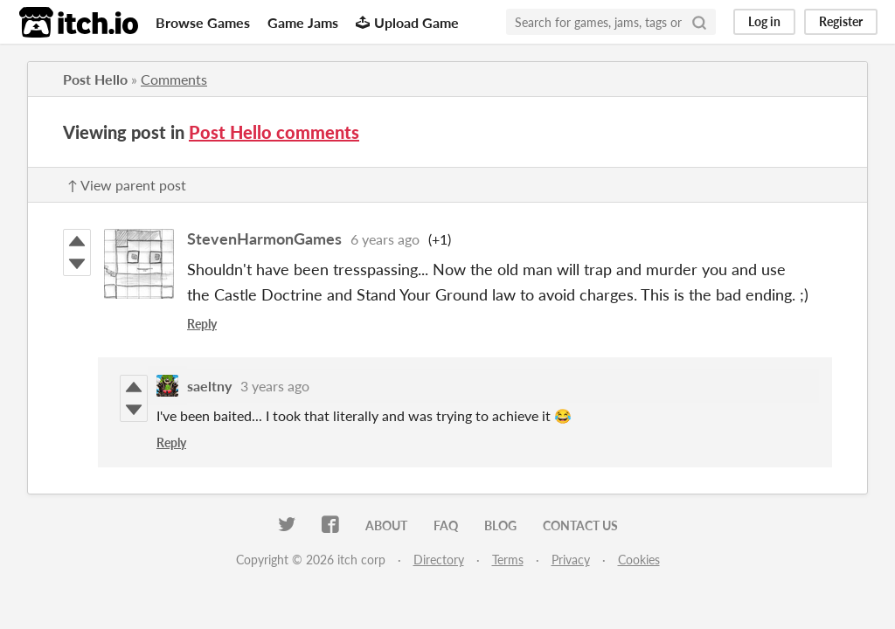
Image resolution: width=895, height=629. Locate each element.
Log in (764, 21)
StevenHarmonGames (264, 238)
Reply (202, 323)
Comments (174, 79)
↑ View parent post (126, 184)
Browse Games (203, 22)
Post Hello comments (274, 131)
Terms (508, 559)
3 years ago (274, 385)
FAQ (446, 525)
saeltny (209, 385)
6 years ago (385, 239)
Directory (438, 559)
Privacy (571, 559)
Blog (500, 525)
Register (841, 21)
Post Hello (95, 79)
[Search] (699, 22)
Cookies (639, 559)
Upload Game (407, 22)
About (386, 525)
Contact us (580, 525)
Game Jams (302, 22)
